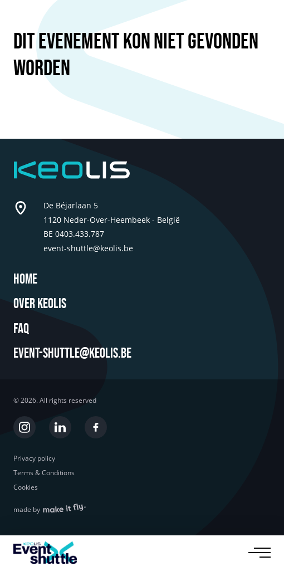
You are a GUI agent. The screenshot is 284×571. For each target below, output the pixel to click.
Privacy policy (34, 458)
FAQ (21, 329)
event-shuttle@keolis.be (72, 353)
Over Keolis (39, 304)
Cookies (25, 487)
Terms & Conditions (44, 472)
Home (25, 279)
